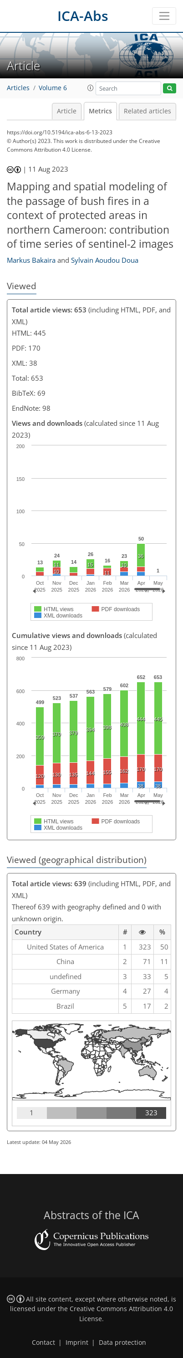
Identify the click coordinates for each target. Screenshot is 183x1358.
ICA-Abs (82, 15)
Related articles (147, 111)
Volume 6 (53, 88)
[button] (90, 88)
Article (66, 111)
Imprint (77, 1342)
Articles (18, 88)
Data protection (122, 1342)
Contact (43, 1342)
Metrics (100, 111)
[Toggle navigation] (164, 16)
